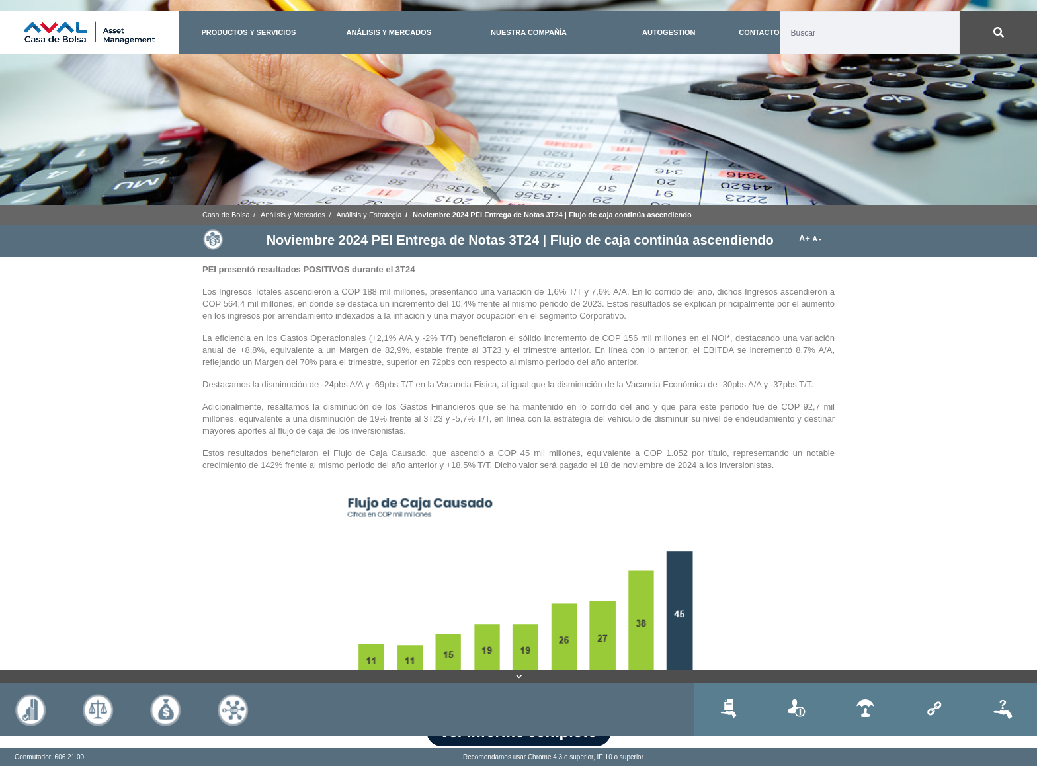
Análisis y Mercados (293, 215)
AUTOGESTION (668, 32)
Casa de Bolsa (226, 215)
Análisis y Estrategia (368, 215)
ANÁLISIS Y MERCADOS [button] (388, 32)
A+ (806, 238)
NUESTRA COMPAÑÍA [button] (529, 32)
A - (817, 239)
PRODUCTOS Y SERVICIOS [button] (248, 32)
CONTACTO (759, 32)
